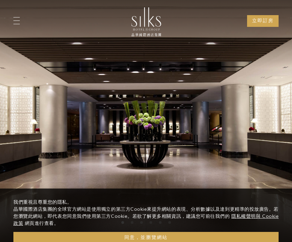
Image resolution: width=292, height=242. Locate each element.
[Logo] (146, 22)
